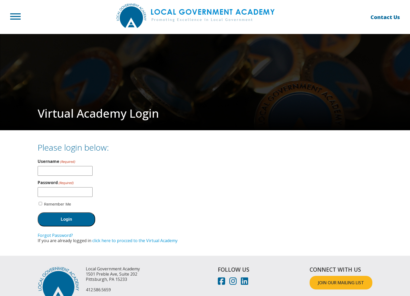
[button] (15, 17)
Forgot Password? (55, 235)
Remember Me (57, 204)
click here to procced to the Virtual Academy (135, 240)
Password (56, 182)
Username (56, 161)
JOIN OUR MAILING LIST (341, 283)
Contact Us (385, 17)
